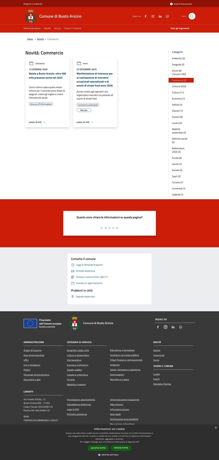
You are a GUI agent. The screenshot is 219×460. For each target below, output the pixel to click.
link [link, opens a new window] (137, 442)
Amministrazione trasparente (124, 399)
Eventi (156, 379)
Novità (40, 39)
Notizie (156, 350)
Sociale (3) (177, 170)
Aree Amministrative (34, 355)
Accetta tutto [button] (98, 448)
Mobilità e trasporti (76, 384)
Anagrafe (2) (178, 64)
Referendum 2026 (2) (178, 150)
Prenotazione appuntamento (81, 399)
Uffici (26, 360)
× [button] (216, 428)
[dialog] (109, 442)
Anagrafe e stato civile (78, 350)
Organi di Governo (33, 350)
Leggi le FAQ (73, 409)
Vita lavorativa (74, 360)
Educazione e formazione (122, 350)
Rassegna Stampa (162, 384)
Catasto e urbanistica (77, 374)
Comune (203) (179, 86)
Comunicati (37, 63)
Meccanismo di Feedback (122, 424)
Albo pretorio (116, 404)
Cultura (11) (178, 92)
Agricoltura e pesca (119, 379)
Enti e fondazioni (32, 365)
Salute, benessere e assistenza (125, 369)
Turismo (71, 379)
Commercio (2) (179, 80)
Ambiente (115, 365)
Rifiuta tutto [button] (121, 448)
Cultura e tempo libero (78, 355)
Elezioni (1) (177, 110)
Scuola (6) (177, 158)
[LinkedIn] (159, 16)
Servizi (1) (177, 164)
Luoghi (156, 374)
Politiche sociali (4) (179, 140)
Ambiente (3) (178, 58)
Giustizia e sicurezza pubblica (124, 355)
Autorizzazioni (117, 374)
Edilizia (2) (177, 104)
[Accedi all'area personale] (181, 4)
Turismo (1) (177, 182)
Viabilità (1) (177, 194)
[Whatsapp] (166, 16)
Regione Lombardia (33, 4)
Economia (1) (178, 98)
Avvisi (82, 63)
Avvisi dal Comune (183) (179, 72)
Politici (27, 370)
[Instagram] (151, 16)
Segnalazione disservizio (79, 404)
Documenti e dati (32, 379)
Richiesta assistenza (77, 414)
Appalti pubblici (74, 370)
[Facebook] (144, 16)
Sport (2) (176, 176)
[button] (109, 455)
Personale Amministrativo (36, 374)
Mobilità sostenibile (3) (179, 130)
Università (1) (178, 188)
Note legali (115, 414)
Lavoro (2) (177, 123)
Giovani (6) (177, 117)
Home (30, 39)
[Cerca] (191, 16)
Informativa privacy (119, 409)
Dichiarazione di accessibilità (124, 419)
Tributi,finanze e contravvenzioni (126, 360)
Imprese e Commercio (77, 365)
